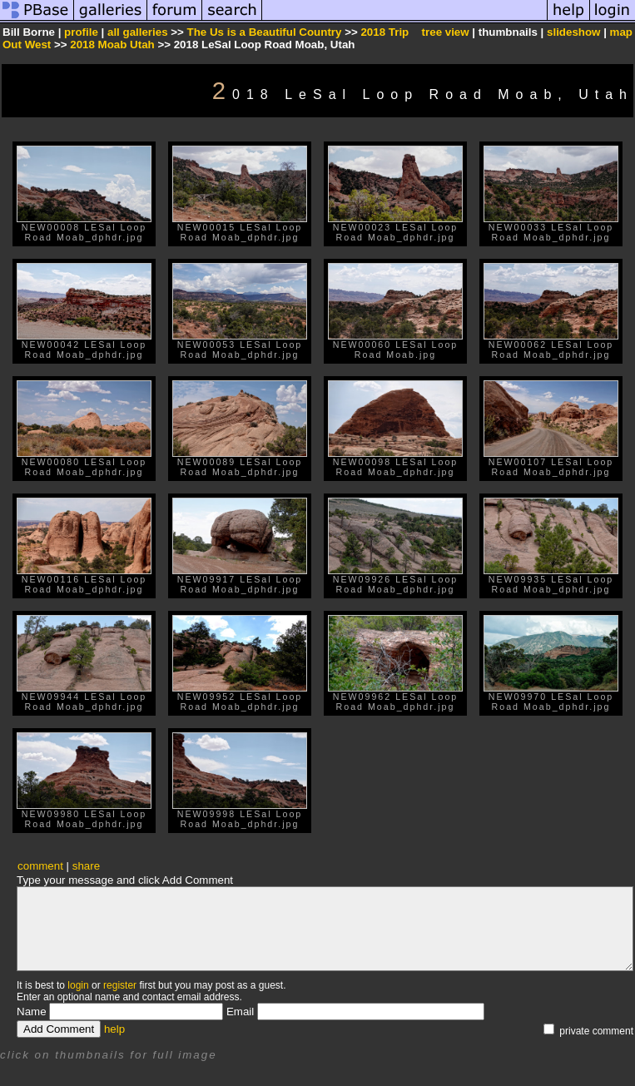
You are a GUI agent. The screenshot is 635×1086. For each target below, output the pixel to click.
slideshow (573, 32)
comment (40, 866)
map (621, 32)
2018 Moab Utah (112, 44)
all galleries (137, 32)
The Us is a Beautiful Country (264, 32)
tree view (445, 32)
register (119, 985)
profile (81, 32)
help (114, 1029)
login (77, 985)
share (86, 866)
